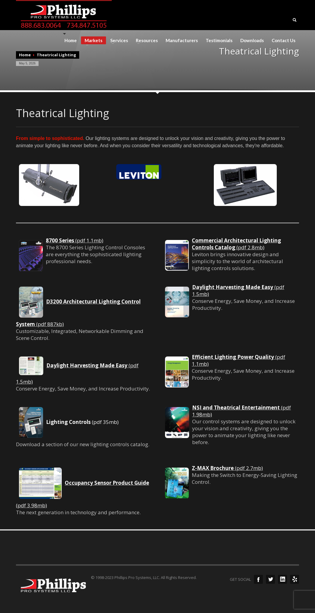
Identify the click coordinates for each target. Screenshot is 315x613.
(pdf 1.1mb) (74, 240)
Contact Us (283, 40)
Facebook (258, 579)
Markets (91, 41)
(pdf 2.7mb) (227, 468)
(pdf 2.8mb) (236, 244)
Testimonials (219, 40)
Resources (145, 40)
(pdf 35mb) (82, 422)
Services (117, 40)
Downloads (252, 40)
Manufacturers (182, 40)
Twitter (270, 579)
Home (70, 40)
